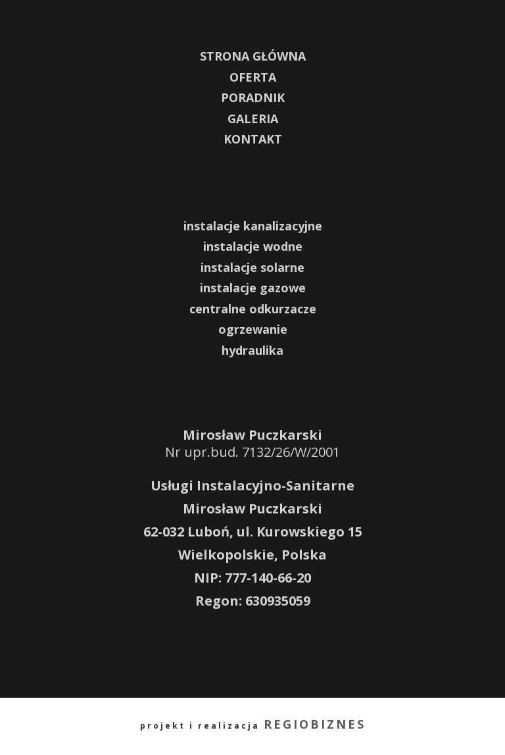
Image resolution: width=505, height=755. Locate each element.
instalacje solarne (252, 267)
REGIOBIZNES (315, 724)
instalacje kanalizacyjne (252, 226)
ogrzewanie (252, 329)
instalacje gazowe (253, 288)
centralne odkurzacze (252, 309)
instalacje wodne (252, 246)
